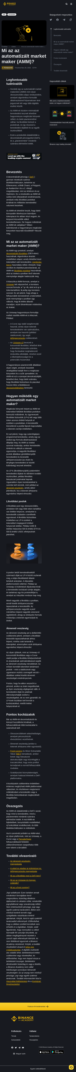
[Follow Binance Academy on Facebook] (12, 1048)
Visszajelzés (33, 1040)
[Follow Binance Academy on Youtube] (23, 1047)
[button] (71, 4)
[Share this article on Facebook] (57, 20)
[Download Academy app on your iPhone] (44, 1052)
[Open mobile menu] (71, 4)
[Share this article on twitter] (51, 20)
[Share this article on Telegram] (64, 20)
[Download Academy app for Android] (57, 1052)
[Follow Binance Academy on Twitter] (16, 1047)
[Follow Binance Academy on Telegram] (19, 1048)
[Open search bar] (66, 4)
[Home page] (9, 4)
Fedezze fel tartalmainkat (38, 1007)
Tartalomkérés (34, 1036)
